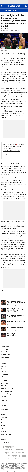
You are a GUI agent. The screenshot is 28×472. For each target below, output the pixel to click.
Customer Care (5, 405)
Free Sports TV (5, 352)
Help (2, 403)
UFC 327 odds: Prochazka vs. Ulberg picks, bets (16, 322)
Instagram (4, 417)
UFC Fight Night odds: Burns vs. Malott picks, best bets (15, 315)
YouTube (3, 412)
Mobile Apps (4, 360)
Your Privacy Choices (6, 391)
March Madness (5, 357)
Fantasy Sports (5, 349)
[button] (20, 10)
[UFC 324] (15, 10)
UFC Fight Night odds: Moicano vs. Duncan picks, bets (16, 328)
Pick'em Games (5, 347)
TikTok (3, 415)
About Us (3, 366)
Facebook (3, 420)
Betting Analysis (5, 354)
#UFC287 (23, 146)
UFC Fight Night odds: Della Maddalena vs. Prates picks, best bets (16, 303)
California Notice (5, 396)
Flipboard (3, 428)
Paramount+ (4, 374)
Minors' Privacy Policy (7, 388)
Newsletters (4, 437)
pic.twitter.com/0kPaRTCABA (11, 151)
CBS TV (3, 377)
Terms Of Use (4, 383)
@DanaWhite (21, 144)
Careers (3, 369)
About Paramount (6, 371)
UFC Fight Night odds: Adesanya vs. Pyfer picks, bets (16, 334)
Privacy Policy (4, 386)
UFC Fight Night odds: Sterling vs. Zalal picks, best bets (16, 309)
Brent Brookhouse (7, 29)
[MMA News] (8, 10)
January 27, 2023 (14, 154)
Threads (3, 425)
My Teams (3, 439)
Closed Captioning (6, 394)
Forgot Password (5, 442)
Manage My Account (6, 434)
